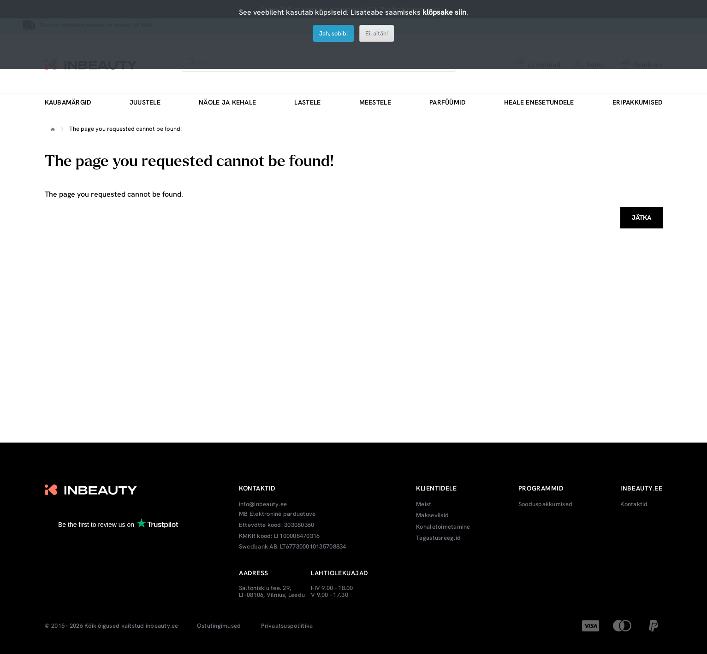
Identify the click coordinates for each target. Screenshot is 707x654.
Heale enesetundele (539, 102)
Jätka (641, 217)
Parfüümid (447, 102)
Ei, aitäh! (376, 33)
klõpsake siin (444, 12)
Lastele (307, 102)
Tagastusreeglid (438, 538)
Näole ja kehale (227, 102)
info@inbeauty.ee (263, 504)
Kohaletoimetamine (443, 527)
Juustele (145, 102)
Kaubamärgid (68, 102)
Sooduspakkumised (545, 504)
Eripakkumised (637, 102)
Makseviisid (432, 515)
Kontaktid (634, 504)
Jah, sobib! (333, 33)
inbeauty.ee (162, 626)
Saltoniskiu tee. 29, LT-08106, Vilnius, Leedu (272, 591)
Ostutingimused (219, 626)
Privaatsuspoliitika (287, 626)
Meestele (375, 102)
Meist (423, 504)
